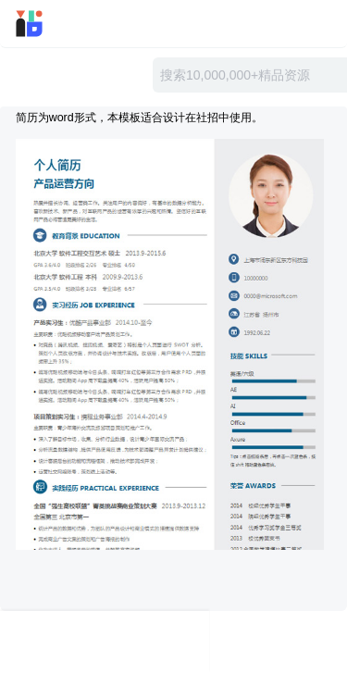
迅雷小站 (54, 23)
